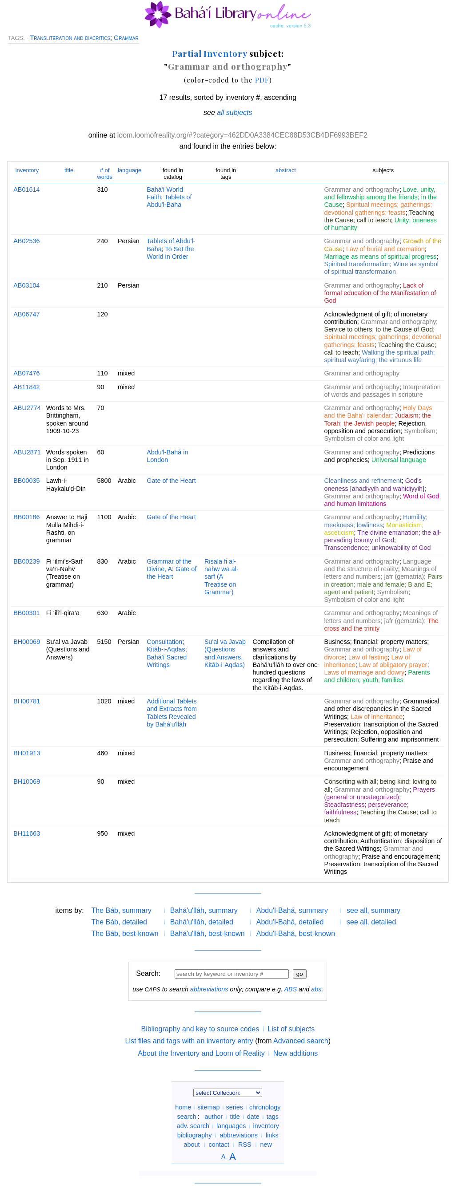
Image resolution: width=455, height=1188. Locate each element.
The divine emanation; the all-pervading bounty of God (382, 536)
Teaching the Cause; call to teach (379, 216)
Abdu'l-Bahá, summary (292, 910)
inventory (27, 170)
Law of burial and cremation (385, 249)
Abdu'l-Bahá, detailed (290, 922)
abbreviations (209, 989)
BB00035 (26, 480)
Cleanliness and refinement (362, 480)
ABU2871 (27, 452)
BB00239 (26, 561)
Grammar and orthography (227, 66)
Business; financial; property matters (375, 641)
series (234, 1107)
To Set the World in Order (170, 252)
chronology (264, 1107)
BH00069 (26, 641)
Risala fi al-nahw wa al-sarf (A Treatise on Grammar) (221, 577)
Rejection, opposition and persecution (375, 427)
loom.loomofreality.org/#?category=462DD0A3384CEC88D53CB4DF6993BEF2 (242, 135)
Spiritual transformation (357, 264)
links (272, 1135)
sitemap (208, 1107)
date (253, 1116)
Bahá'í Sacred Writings (167, 661)
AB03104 (26, 285)
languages (231, 1125)
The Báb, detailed (119, 922)
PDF (262, 79)
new (266, 1144)
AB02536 (26, 241)
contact (219, 1144)
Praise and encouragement (400, 856)
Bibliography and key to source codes (200, 1029)
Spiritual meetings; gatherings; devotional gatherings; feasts (378, 208)
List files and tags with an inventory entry (189, 1041)
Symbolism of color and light (364, 438)
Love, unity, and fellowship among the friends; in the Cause (380, 197)
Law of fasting (368, 657)
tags (273, 1116)
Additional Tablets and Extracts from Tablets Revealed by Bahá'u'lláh (172, 713)
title (68, 170)
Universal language (398, 459)
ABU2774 (27, 407)
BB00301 (26, 612)
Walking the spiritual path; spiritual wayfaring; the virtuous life (379, 356)
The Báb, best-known (125, 933)
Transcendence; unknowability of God (377, 547)
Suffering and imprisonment (400, 739)
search (186, 1116)
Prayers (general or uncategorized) (379, 793)
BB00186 (26, 517)
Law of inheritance (377, 716)
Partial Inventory (209, 53)
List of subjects (291, 1029)
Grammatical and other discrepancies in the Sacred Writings (381, 709)
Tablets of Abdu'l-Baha (169, 200)
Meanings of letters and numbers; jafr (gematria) (380, 572)
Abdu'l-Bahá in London (167, 456)
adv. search (193, 1125)
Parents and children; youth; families (377, 676)
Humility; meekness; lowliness (375, 520)
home (183, 1107)
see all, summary (373, 910)
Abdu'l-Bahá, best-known (295, 933)
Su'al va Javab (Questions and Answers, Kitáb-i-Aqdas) (225, 653)
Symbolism (419, 430)
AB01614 (26, 189)
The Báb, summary (122, 910)
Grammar (126, 37)
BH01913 (26, 753)
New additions (295, 1053)
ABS (290, 989)
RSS (244, 1144)
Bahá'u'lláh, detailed (201, 922)
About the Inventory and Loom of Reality (201, 1053)
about (192, 1144)
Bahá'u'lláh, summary (204, 910)
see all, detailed (371, 922)
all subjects (234, 112)
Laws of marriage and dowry (364, 672)
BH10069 (26, 781)
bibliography (194, 1135)
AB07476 (26, 373)
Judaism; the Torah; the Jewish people (377, 419)
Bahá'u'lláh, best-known (207, 933)
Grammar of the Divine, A (169, 565)
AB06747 (26, 314)
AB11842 (26, 387)
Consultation (164, 641)
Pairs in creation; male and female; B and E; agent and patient (383, 584)
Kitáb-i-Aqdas (166, 649)
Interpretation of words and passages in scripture (382, 390)
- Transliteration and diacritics (68, 37)
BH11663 (26, 833)
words (104, 173)
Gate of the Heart (171, 480)
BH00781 (26, 701)
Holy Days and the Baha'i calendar (378, 411)
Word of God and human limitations (381, 500)
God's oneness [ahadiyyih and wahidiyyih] (374, 484)
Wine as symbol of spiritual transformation (381, 267)
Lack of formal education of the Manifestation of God (380, 293)
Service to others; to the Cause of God (378, 329)
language (129, 170)
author (214, 1116)
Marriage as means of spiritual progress (380, 256)
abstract (285, 170)
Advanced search (300, 1041)
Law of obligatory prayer (393, 664)
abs (316, 989)
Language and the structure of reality (377, 565)
